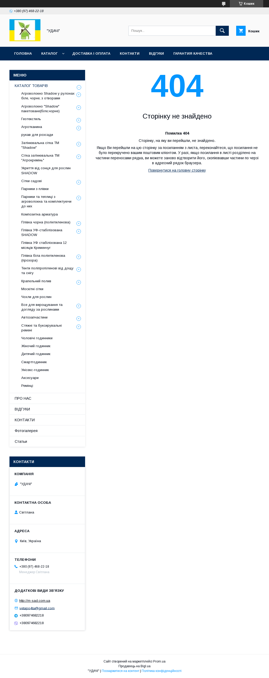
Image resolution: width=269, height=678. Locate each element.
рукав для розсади (37, 135)
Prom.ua (159, 661)
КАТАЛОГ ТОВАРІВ (31, 86)
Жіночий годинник (35, 346)
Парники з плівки (35, 189)
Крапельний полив (36, 281)
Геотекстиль (31, 119)
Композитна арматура (39, 214)
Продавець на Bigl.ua (134, 666)
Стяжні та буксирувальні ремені (41, 327)
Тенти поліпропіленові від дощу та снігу (47, 270)
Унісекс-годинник (35, 370)
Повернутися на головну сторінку (177, 170)
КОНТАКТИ (129, 53)
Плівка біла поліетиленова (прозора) (43, 258)
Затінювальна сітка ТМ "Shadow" (40, 145)
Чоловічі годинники (37, 338)
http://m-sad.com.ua (34, 601)
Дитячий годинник (35, 354)
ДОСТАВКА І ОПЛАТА (91, 53)
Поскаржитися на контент (120, 671)
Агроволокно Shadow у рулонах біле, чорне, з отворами (48, 95)
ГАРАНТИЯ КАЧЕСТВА (192, 53)
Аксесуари (30, 378)
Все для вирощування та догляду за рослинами (42, 307)
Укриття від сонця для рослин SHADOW (46, 170)
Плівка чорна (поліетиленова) (45, 222)
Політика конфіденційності (162, 671)
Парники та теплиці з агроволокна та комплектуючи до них (46, 201)
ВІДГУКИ (156, 53)
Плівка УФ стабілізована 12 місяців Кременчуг (44, 245)
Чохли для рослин (36, 297)
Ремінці (27, 386)
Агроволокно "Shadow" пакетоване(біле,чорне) (40, 108)
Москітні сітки (32, 289)
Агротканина (31, 127)
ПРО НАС (23, 398)
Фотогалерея (26, 431)
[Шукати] (222, 31)
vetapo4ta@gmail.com (37, 608)
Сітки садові (31, 181)
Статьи (21, 441)
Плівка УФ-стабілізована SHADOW (41, 232)
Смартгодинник (34, 362)
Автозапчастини (34, 317)
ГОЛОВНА (23, 53)
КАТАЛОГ (49, 53)
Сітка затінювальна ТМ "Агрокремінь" (40, 157)
